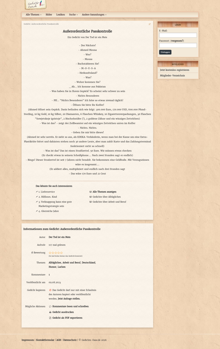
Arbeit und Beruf (71, 262)
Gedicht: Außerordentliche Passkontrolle (41, 24)
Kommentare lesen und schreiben (69, 306)
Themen (41, 262)
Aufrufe (41, 245)
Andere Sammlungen (94, 14)
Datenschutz (69, 340)
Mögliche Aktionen (35, 306)
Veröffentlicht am (35, 282)
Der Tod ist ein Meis (96, 37)
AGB (58, 340)
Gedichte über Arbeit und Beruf (107, 201)
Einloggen (165, 52)
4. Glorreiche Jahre (49, 211)
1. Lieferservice (47, 191)
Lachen (61, 267)
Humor (52, 267)
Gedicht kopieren (36, 290)
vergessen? (177, 40)
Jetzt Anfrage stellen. (69, 298)
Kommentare (38, 274)
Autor (42, 237)
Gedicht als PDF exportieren (65, 318)
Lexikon (60, 14)
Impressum (28, 340)
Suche (73, 14)
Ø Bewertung (38, 252)
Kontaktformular (45, 340)
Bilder (49, 14)
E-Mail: (163, 30)
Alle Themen (33, 14)
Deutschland (88, 262)
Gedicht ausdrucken (61, 312)
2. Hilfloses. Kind (48, 196)
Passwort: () (171, 41)
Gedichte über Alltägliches (105, 196)
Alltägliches (55, 262)
